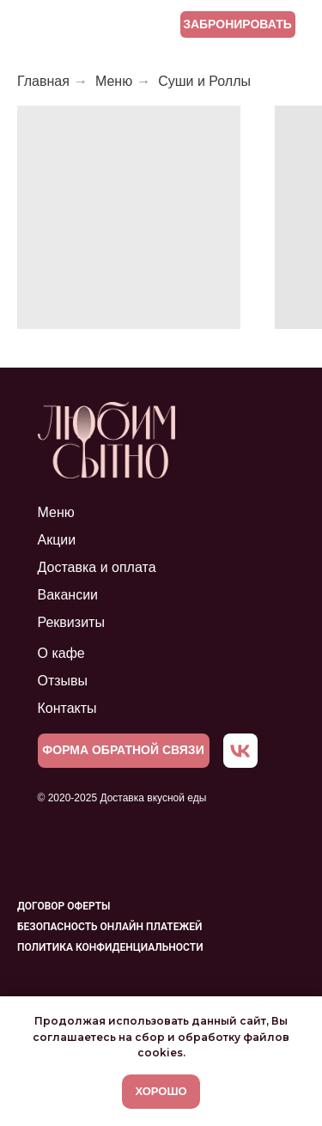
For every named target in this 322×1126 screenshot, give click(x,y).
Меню (113, 81)
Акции (57, 540)
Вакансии (68, 594)
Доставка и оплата (97, 567)
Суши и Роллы (204, 81)
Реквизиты (71, 622)
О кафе (61, 653)
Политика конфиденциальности (110, 947)
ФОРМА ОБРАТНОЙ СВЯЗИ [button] (123, 750)
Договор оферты (63, 906)
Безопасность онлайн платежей (109, 927)
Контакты (67, 708)
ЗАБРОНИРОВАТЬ (237, 24)
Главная (43, 81)
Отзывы (63, 680)
